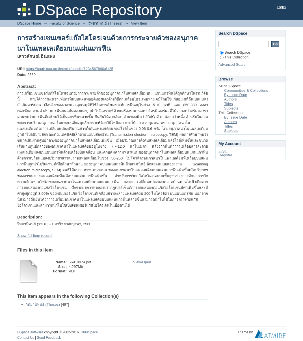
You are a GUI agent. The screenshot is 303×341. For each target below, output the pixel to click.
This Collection (234, 57)
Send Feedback (49, 338)
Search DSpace (235, 52)
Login (281, 7)
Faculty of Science (65, 23)
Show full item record (34, 235)
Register (225, 155)
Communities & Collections (246, 90)
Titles (228, 104)
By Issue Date (235, 95)
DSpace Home (29, 23)
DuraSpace (89, 332)
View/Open (142, 262)
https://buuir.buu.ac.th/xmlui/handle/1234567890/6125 (69, 69)
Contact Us (25, 338)
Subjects (231, 108)
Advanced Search (233, 64)
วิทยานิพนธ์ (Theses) (105, 23)
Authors (230, 99)
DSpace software (30, 332)
